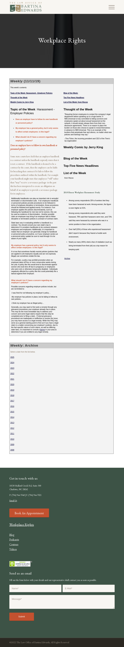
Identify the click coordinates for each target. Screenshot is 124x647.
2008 (12, 450)
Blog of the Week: (71, 93)
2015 (12, 412)
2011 (12, 434)
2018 (12, 395)
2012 (12, 428)
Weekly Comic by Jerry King (22, 102)
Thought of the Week (19, 98)
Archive (67, 258)
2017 (12, 401)
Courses (13, 544)
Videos (13, 549)
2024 (12, 363)
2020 (12, 384)
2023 (12, 368)
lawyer (42, 330)
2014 (12, 417)
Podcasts (14, 539)
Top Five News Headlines (74, 98)
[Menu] (110, 7)
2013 (12, 423)
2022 (12, 374)
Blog (11, 535)
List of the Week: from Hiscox (76, 102)
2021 (12, 379)
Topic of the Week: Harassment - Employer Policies (31, 93)
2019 (12, 390)
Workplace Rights (21, 524)
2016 (12, 406)
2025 (12, 357)
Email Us (13, 500)
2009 (12, 445)
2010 (12, 439)
